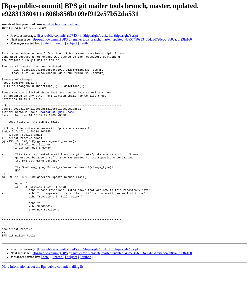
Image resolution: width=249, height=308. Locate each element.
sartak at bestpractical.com (61, 24)
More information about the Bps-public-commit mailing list (43, 304)
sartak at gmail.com (56, 124)
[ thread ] (57, 43)
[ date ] (46, 43)
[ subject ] (72, 43)
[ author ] (86, 43)
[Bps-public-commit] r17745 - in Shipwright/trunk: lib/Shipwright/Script (87, 35)
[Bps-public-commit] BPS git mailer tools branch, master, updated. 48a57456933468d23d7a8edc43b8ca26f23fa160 (112, 39)
